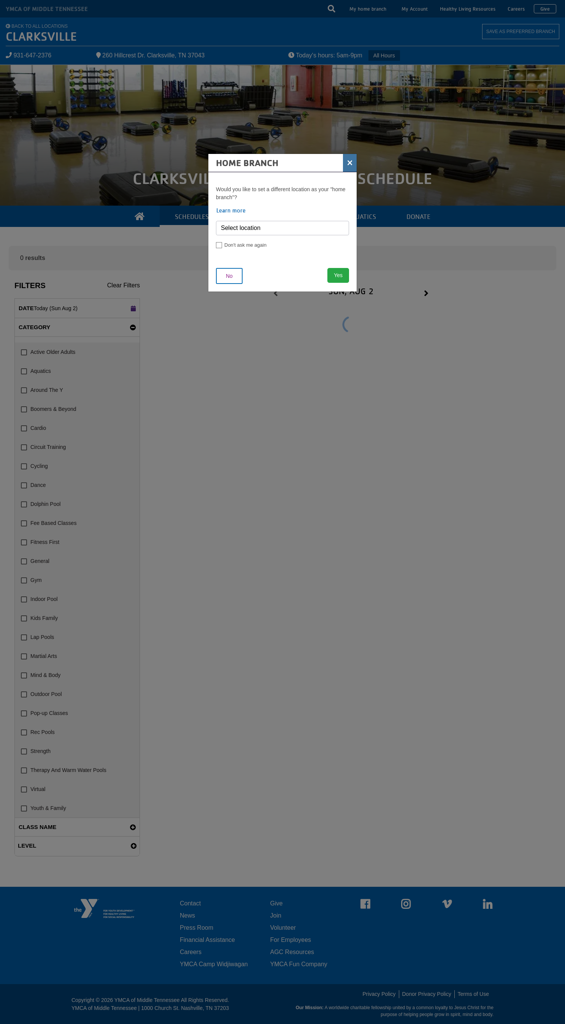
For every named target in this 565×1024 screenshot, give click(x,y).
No (229, 276)
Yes (338, 275)
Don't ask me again (245, 245)
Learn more (231, 210)
